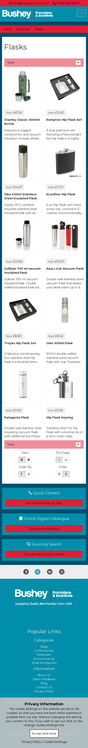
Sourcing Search (44, 544)
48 (66, 459)
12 (59, 459)
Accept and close (44, 733)
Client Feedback (44, 679)
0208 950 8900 (66, 3)
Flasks (39, 29)
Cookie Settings (55, 742)
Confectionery (44, 650)
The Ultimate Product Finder (44, 554)
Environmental (44, 659)
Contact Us (44, 687)
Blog (44, 683)
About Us (44, 675)
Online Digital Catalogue (44, 518)
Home (7, 29)
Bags (44, 646)
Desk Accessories (44, 663)
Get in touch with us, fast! (44, 503)
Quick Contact (44, 493)
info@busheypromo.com (28, 3)
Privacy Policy (44, 691)
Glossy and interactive (44, 529)
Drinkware (23, 29)
